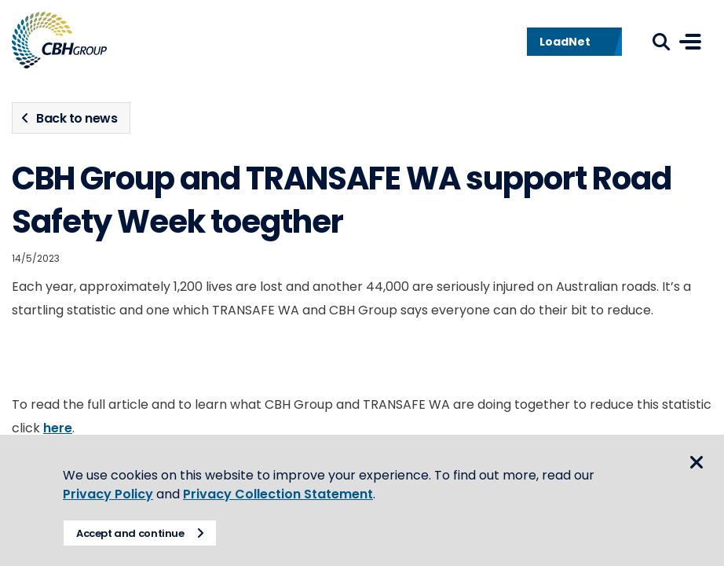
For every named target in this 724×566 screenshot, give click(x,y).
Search (661, 42)
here (57, 428)
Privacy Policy (108, 494)
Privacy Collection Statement (278, 494)
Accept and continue (130, 533)
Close (696, 462)
